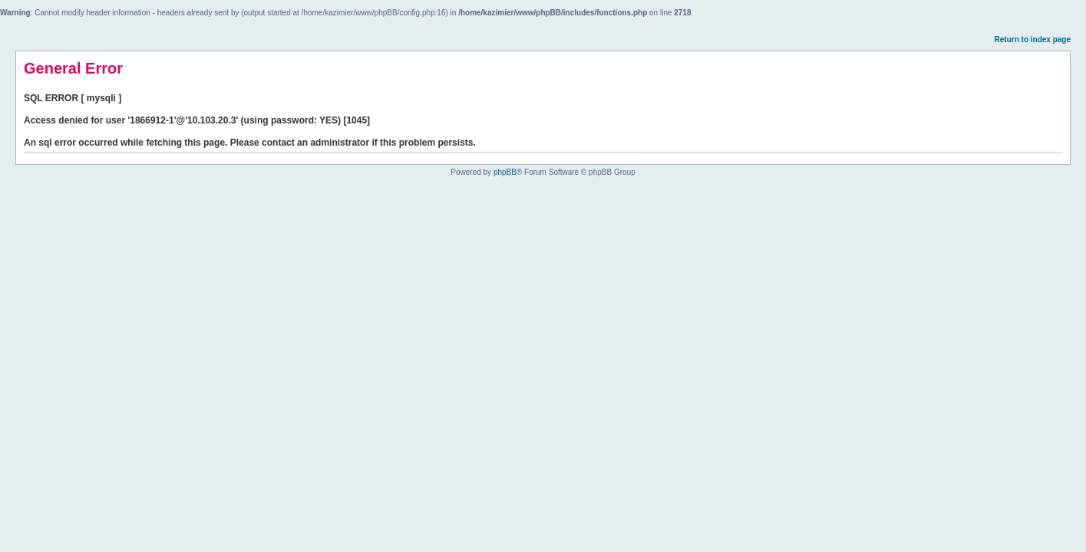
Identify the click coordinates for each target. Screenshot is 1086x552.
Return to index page (1033, 39)
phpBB (505, 172)
